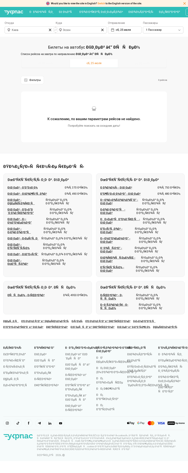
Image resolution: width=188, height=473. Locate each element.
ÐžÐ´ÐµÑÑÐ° (44, 360)
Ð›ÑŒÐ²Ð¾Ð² (42, 379)
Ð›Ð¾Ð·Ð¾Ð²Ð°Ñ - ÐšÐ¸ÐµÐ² (112, 211)
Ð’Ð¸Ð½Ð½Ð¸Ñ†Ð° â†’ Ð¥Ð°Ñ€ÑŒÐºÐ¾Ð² (107, 321)
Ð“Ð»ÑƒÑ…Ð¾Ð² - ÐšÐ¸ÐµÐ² (111, 230)
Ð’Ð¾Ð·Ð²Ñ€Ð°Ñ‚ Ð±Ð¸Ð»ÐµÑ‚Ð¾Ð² (101, 12)
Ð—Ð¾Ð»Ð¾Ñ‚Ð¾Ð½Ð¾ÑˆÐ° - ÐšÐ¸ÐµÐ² (119, 201)
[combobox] (163, 29)
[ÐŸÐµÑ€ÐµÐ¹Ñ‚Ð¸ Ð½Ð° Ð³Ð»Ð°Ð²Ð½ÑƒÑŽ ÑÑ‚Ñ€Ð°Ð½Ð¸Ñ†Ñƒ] (13, 12)
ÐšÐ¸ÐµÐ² (40, 354)
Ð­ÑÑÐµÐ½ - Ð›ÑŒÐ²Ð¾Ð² (26, 295)
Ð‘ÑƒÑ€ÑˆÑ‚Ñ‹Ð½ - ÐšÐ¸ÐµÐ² (112, 269)
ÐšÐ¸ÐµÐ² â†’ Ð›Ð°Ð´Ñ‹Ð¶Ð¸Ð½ (133, 327)
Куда (59, 23)
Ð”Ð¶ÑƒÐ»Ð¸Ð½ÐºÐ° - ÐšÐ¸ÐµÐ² (120, 193)
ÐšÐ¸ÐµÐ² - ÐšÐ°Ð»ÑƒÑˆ (23, 254)
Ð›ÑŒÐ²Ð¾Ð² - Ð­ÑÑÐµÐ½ (111, 297)
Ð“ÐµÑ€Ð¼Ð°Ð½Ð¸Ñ (16, 373)
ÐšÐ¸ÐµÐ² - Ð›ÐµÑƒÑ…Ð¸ (23, 238)
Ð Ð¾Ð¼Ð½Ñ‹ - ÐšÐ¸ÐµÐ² (116, 187)
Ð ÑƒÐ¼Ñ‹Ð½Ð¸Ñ (15, 366)
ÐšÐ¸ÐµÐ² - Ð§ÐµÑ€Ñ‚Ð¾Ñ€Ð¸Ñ (21, 201)
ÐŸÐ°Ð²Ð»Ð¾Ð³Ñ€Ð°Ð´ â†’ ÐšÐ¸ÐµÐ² (23, 327)
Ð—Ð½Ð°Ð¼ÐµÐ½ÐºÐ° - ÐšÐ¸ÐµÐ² (115, 240)
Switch (101, 3)
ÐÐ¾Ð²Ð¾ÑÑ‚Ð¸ (41, 12)
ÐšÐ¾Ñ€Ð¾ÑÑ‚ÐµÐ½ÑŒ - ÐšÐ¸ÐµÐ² (117, 259)
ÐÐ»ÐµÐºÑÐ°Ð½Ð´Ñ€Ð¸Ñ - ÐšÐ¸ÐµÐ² (120, 221)
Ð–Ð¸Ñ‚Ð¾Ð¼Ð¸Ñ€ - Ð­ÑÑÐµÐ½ (114, 306)
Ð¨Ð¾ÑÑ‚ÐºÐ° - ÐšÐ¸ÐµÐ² (111, 249)
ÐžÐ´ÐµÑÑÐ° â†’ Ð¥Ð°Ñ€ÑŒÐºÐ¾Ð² (92, 327)
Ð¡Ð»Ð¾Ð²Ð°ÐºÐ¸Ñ (144, 321)
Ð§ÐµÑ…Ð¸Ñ (11, 321)
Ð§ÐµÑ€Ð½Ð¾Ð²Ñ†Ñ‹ (165, 327)
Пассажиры (150, 23)
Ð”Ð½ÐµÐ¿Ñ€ (42, 373)
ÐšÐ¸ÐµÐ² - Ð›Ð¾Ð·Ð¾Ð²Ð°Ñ (19, 230)
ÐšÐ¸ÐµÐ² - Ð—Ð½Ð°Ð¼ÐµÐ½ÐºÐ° (20, 221)
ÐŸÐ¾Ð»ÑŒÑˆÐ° (14, 360)
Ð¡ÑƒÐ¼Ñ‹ (77, 321)
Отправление (116, 23)
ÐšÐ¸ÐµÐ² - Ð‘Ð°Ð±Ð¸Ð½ (23, 187)
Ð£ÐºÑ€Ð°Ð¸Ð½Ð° (14, 354)
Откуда (9, 23)
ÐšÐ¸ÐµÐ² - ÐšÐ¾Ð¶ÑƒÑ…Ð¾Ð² (27, 193)
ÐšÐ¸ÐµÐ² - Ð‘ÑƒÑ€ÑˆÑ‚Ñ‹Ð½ (19, 246)
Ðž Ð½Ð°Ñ (66, 12)
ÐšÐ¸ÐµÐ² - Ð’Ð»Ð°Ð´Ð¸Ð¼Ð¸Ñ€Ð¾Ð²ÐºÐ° (21, 211)
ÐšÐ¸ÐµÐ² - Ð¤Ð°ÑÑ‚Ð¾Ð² (18, 262)
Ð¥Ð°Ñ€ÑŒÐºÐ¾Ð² (57, 327)
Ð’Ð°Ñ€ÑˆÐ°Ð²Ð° (44, 366)
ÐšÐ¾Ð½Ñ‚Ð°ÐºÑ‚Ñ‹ (140, 12)
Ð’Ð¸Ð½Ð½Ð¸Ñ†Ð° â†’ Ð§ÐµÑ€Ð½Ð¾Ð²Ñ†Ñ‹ (45, 321)
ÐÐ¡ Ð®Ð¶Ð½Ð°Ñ (109, 388)
